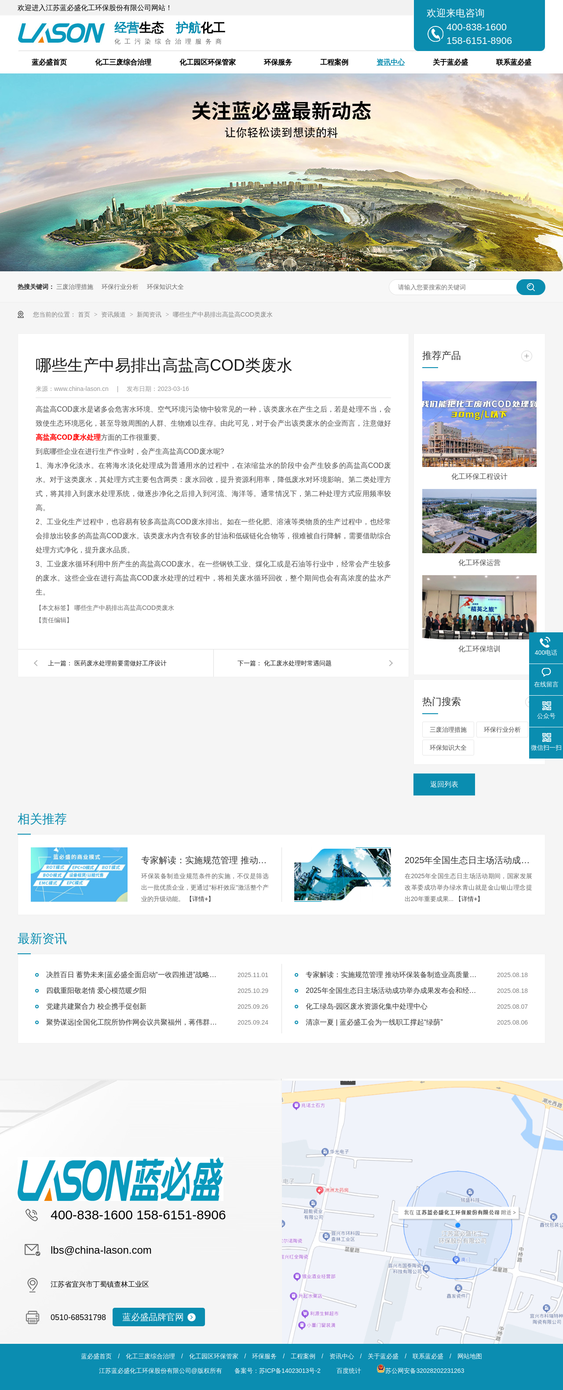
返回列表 (444, 784)
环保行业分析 (120, 286)
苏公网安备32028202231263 (420, 1370)
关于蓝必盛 (450, 62)
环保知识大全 (165, 286)
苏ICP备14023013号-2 (290, 1370)
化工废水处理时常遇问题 (298, 663)
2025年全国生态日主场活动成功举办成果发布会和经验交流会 (468, 860)
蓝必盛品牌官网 (153, 1317)
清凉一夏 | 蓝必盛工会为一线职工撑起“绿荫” (374, 1022)
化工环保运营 (479, 562)
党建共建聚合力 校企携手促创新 (96, 1006)
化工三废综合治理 (123, 62)
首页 (85, 314)
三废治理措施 (74, 286)
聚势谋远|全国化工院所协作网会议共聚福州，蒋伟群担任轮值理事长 (134, 1022)
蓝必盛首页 (49, 62)
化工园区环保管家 (207, 62)
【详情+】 (200, 898)
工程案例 (334, 62)
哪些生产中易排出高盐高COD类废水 (223, 314)
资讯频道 (114, 314)
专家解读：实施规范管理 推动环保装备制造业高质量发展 (205, 860)
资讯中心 (391, 62)
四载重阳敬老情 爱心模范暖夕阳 (96, 990)
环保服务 (278, 62)
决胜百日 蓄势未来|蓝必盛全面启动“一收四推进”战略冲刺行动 (134, 974)
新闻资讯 (150, 314)
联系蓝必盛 (513, 62)
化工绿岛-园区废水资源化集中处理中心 (367, 1006)
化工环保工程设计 (479, 476)
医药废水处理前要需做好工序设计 (120, 663)
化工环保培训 (479, 649)
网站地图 (469, 1356)
